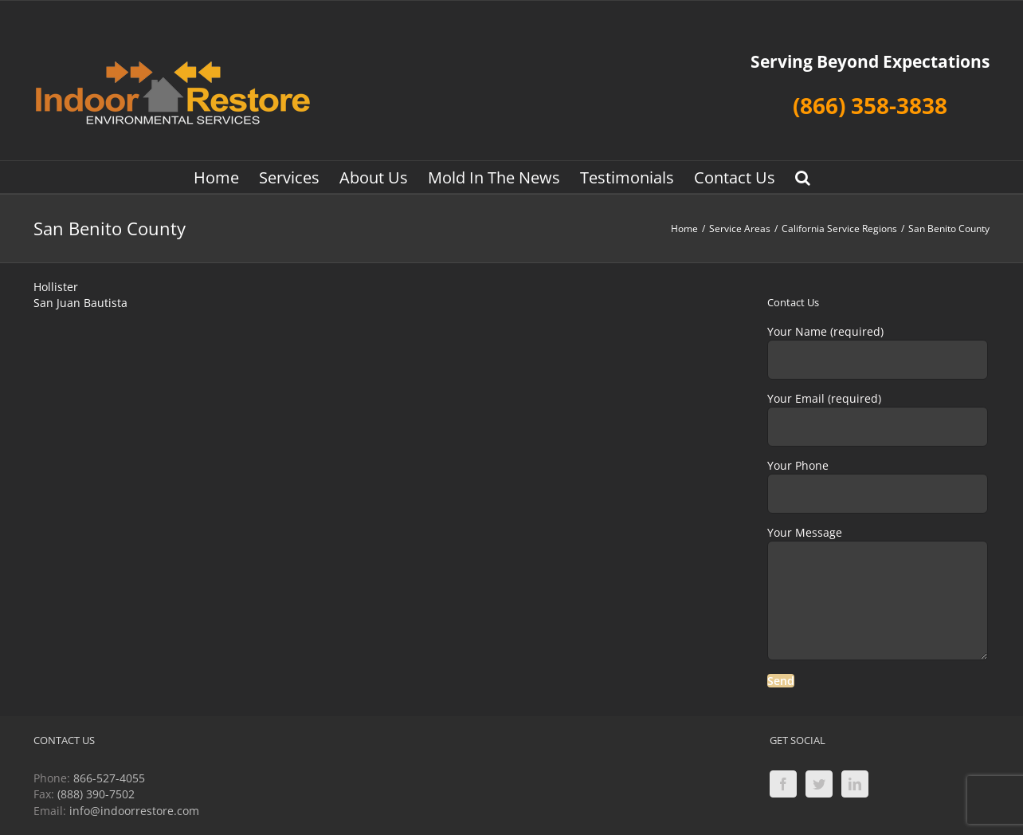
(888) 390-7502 (96, 794)
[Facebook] (783, 784)
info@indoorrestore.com (134, 810)
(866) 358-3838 (870, 105)
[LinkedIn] (854, 784)
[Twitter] (819, 784)
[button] (802, 177)
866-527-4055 (109, 778)
